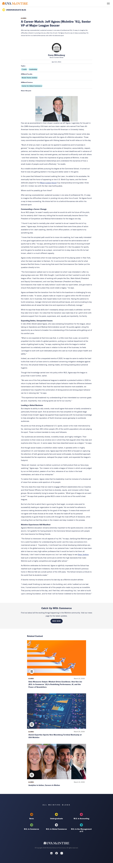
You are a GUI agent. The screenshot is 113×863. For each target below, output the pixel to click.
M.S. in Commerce (31, 826)
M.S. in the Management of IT (81, 827)
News (31, 816)
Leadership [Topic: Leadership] (33, 69)
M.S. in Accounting (81, 816)
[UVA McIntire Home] (56, 843)
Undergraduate (56, 816)
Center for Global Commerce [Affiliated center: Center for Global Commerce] (32, 86)
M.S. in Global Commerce (56, 826)
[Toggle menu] (108, 3)
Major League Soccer (48, 183)
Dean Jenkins (83, 554)
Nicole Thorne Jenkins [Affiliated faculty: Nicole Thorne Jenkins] (29, 78)
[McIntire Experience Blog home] (15, 3)
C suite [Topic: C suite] (24, 69)
